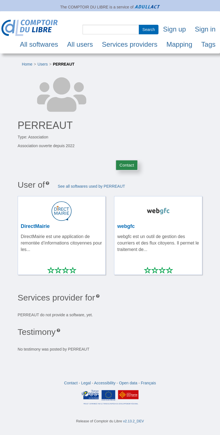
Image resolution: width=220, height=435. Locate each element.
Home (27, 64)
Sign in (205, 29)
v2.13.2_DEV (133, 421)
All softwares (39, 44)
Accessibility (104, 383)
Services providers (129, 44)
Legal (86, 383)
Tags (208, 44)
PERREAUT (63, 64)
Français (148, 383)
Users (42, 64)
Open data (128, 383)
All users (80, 44)
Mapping (179, 44)
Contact (126, 165)
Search (148, 29)
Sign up (174, 29)
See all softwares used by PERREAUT (91, 186)
